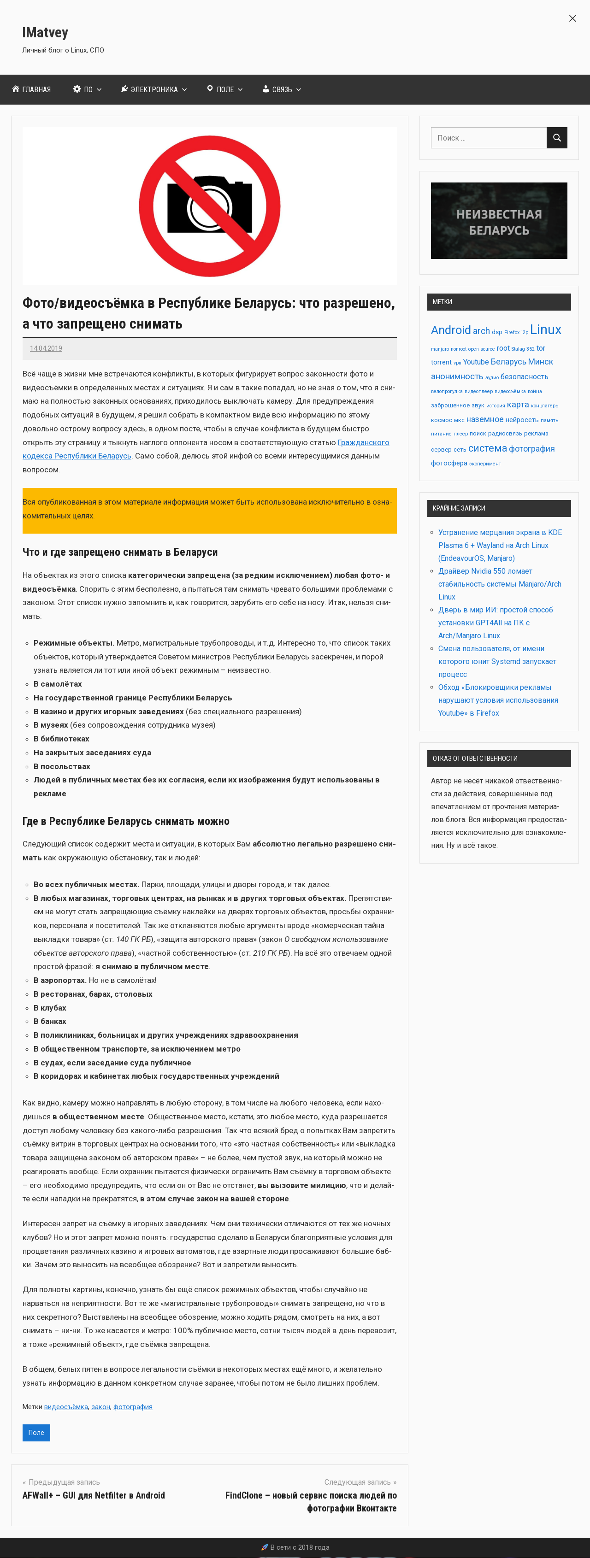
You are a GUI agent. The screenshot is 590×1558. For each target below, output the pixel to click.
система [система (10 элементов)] (487, 448)
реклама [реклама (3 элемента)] (536, 433)
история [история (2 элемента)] (495, 406)
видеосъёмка (66, 1407)
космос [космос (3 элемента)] (441, 420)
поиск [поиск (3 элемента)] (478, 433)
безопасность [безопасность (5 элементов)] (525, 376)
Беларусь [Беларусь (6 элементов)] (508, 361)
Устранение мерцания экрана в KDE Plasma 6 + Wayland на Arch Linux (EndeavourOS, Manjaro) (500, 545)
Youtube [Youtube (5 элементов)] (476, 362)
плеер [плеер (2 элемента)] (461, 434)
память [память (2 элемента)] (549, 420)
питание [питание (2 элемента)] (441, 434)
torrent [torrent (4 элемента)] (441, 362)
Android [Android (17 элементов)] (451, 330)
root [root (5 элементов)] (503, 348)
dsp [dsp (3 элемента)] (497, 332)
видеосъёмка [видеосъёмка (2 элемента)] (510, 391)
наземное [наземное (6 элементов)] (485, 419)
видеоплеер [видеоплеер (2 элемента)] (479, 391)
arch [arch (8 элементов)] (481, 331)
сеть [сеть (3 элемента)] (460, 449)
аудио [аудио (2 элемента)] (492, 378)
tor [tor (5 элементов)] (541, 348)
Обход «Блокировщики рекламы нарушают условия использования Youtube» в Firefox (498, 700)
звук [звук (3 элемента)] (478, 405)
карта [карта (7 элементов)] (518, 405)
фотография (133, 1407)
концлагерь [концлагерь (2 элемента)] (544, 406)
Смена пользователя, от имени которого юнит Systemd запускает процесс (497, 661)
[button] (572, 17)
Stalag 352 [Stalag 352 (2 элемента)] (523, 349)
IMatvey (51, 31)
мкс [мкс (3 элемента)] (459, 420)
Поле (37, 1433)
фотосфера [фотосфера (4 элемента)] (449, 463)
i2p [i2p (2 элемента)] (524, 332)
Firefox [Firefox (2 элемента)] (511, 332)
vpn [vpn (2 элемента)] (457, 363)
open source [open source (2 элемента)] (481, 349)
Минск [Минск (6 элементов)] (540, 361)
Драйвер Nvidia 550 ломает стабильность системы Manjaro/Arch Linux (499, 584)
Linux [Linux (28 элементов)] (546, 329)
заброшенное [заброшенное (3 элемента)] (450, 405)
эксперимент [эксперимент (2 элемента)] (485, 464)
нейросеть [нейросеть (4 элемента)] (522, 420)
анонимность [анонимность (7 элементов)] (457, 376)
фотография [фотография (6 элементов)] (532, 448)
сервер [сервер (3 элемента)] (441, 449)
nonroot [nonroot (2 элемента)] (458, 349)
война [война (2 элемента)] (535, 391)
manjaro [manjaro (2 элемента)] (440, 349)
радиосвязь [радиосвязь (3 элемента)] (505, 433)
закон (100, 1407)
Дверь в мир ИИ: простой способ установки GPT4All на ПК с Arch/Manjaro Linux (495, 623)
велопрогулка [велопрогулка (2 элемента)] (447, 391)
